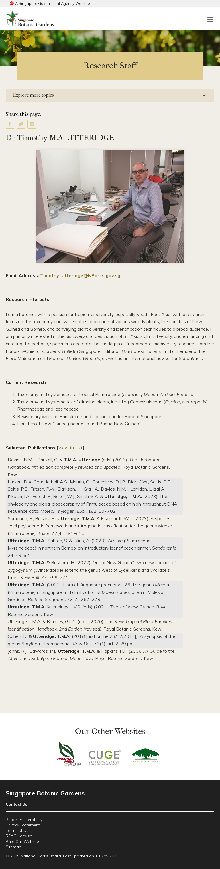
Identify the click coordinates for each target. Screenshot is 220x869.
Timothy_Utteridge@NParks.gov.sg (80, 275)
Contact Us (16, 804)
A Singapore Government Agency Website (52, 3)
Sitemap (13, 846)
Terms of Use (18, 830)
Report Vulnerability (24, 819)
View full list (70, 448)
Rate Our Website (22, 841)
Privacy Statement (23, 825)
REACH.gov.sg (19, 836)
